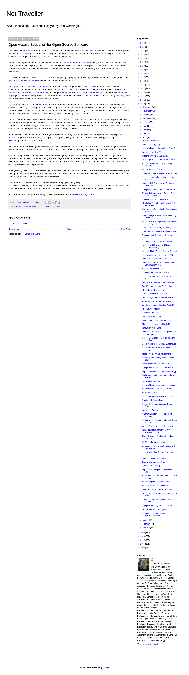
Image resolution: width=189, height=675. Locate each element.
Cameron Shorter (27, 50)
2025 (142, 47)
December (147, 107)
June (145, 130)
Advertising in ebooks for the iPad (156, 482)
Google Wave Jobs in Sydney (155, 462)
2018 (142, 73)
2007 (142, 540)
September (148, 118)
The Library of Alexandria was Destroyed (159, 297)
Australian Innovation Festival (155, 169)
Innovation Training (150, 410)
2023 (142, 54)
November (147, 111)
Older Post (125, 229)
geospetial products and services (23, 80)
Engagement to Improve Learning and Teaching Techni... (158, 447)
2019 (142, 70)
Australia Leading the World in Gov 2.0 (158, 148)
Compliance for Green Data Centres (157, 367)
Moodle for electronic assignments (157, 354)
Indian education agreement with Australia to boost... (156, 431)
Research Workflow (150, 313)
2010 (142, 104)
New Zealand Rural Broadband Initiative (159, 231)
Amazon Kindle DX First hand (155, 486)
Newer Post (14, 229)
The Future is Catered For (153, 290)
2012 (142, 96)
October (146, 115)
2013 (142, 92)
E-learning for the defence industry (157, 241)
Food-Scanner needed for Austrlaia (157, 286)
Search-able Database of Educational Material (82, 92)
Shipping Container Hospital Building (158, 396)
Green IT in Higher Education (154, 294)
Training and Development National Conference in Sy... (157, 246)
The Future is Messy (151, 309)
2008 (142, 536)
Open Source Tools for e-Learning (156, 259)
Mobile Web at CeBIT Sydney (155, 509)
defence (19, 206)
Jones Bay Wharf (70, 62)
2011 (142, 100)
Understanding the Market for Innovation (159, 173)
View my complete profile (148, 644)
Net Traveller (24, 13)
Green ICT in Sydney (151, 144)
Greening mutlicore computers (155, 458)
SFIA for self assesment (152, 269)
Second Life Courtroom (152, 381)
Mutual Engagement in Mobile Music (157, 324)
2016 (142, 81)
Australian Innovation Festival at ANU (158, 255)
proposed (122, 92)
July (145, 126)
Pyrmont (85, 62)
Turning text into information (154, 316)
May (145, 134)
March (146, 520)
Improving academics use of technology (159, 371)
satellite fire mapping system (80, 194)
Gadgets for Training (151, 466)
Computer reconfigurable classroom (157, 505)
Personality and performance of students (159, 385)
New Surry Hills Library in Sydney (156, 228)
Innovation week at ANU (152, 152)
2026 (142, 43)
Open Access (46, 206)
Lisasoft (92, 50)
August (146, 122)
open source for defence (41, 104)
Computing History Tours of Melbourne (158, 189)
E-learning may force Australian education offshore (155, 514)
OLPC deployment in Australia (155, 442)
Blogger (106, 667)
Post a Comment (19, 224)
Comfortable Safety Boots (153, 400)
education (36, 206)
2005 (142, 547)
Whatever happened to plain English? (158, 305)
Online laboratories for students (155, 364)
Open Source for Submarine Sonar (157, 489)
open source (57, 206)
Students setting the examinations (156, 389)
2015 (142, 85)
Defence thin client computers (155, 199)
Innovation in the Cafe (151, 328)
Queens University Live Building (155, 156)
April (145, 137)
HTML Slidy (13, 140)
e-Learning (27, 206)
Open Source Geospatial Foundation (30, 86)
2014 (142, 89)
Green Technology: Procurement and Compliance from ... (158, 263)
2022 (142, 58)
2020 (142, 66)
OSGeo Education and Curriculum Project (28, 92)
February (147, 524)
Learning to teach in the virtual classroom (160, 159)
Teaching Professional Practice (155, 272)
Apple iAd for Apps (150, 393)
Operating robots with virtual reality (157, 320)
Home (70, 229)
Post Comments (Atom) (30, 234)
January (146, 528)
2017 (142, 77)
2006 (142, 544)
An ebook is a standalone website (156, 301)
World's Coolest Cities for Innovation (157, 426)
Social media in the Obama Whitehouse (159, 344)
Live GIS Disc (89, 86)
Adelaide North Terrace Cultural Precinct (159, 251)
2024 (142, 51)
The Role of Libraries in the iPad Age (158, 282)
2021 (142, 62)
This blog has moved (151, 141)
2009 (142, 532)
